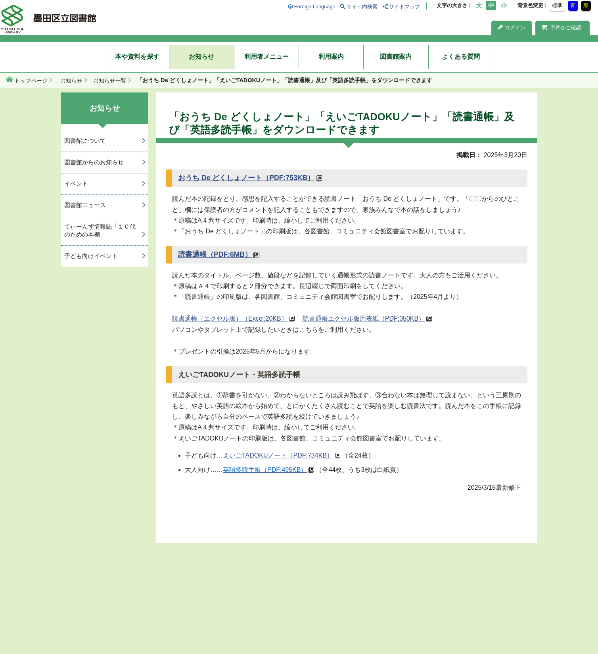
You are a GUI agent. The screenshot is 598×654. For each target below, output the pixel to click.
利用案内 (331, 56)
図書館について (85, 140)
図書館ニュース (85, 205)
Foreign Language (314, 7)
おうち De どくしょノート (246, 178)
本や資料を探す (137, 56)
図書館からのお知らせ (94, 162)
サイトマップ (404, 7)
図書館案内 (396, 56)
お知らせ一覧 (109, 80)
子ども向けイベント (91, 255)
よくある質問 (461, 56)
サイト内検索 (362, 7)
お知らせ (201, 56)
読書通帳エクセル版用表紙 (364, 318)
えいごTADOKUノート (278, 455)
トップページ (31, 80)
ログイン (511, 28)
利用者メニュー (266, 56)
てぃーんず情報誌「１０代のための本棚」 (100, 230)
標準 (557, 5)
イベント (76, 183)
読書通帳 (215, 254)
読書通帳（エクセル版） (230, 318)
